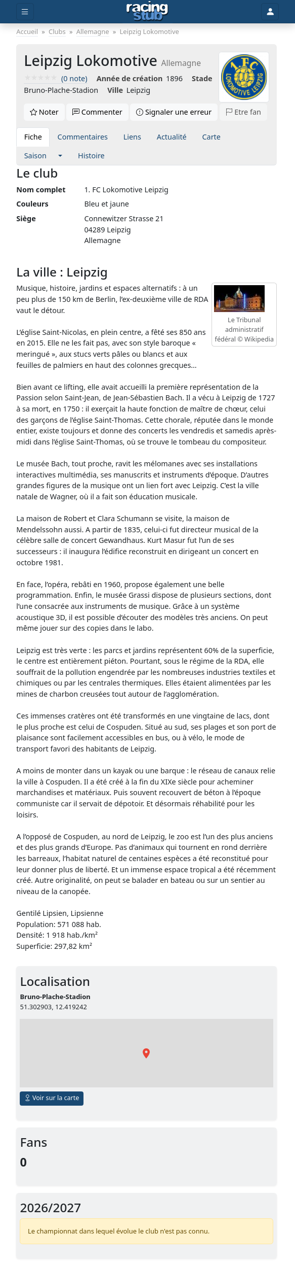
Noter (44, 112)
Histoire (91, 155)
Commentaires (83, 137)
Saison (35, 155)
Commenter (97, 112)
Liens (132, 137)
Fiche (33, 137)
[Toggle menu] (24, 12)
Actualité (172, 137)
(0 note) (55, 78)
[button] (60, 155)
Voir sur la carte (51, 1097)
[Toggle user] (269, 12)
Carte (211, 137)
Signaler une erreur (174, 112)
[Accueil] (147, 11)
